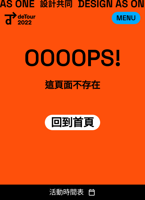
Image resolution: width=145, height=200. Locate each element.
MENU (126, 17)
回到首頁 (72, 122)
